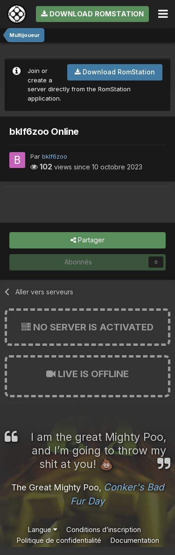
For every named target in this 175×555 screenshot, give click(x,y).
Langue (42, 529)
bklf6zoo (54, 156)
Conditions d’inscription (103, 529)
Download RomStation (92, 13)
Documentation (134, 540)
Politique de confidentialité (58, 540)
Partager (87, 240)
